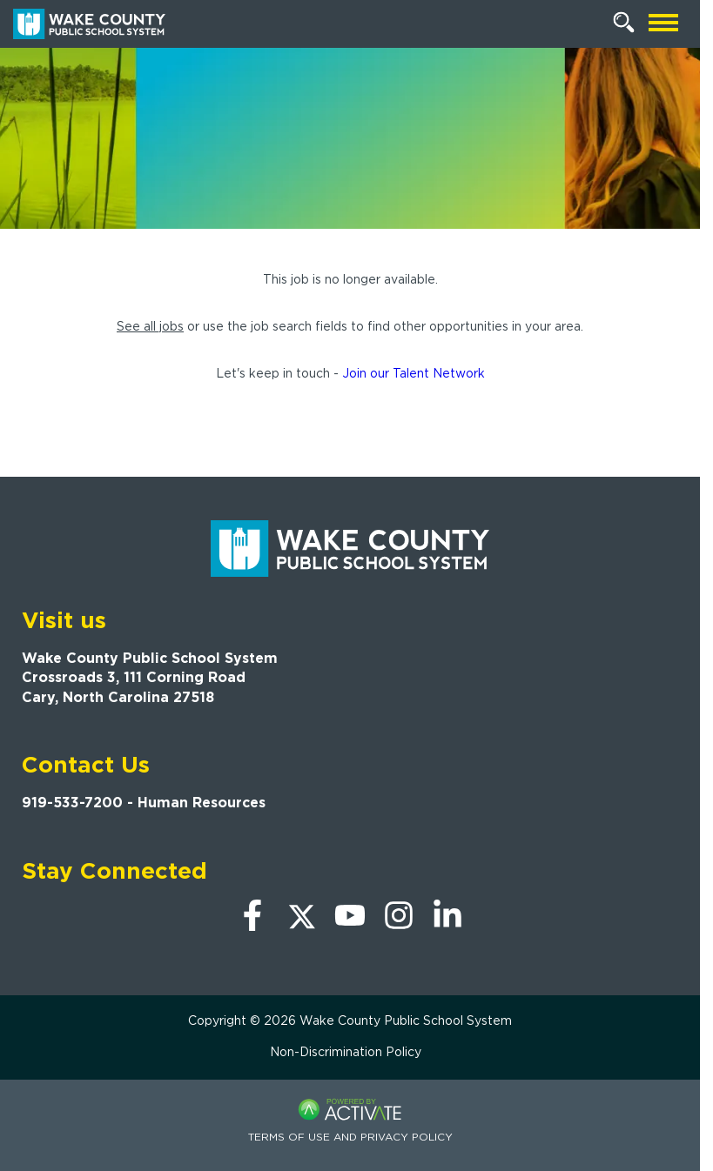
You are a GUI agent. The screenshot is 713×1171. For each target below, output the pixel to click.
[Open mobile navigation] (663, 24)
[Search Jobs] (624, 23)
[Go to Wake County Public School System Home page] (89, 24)
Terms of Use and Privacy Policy (350, 1136)
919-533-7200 (72, 802)
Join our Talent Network (413, 373)
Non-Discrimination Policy (345, 1052)
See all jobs (150, 326)
